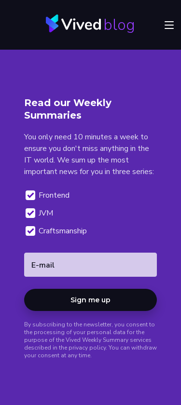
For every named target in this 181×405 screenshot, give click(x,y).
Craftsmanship (56, 231)
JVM (40, 213)
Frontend (48, 195)
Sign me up (90, 300)
